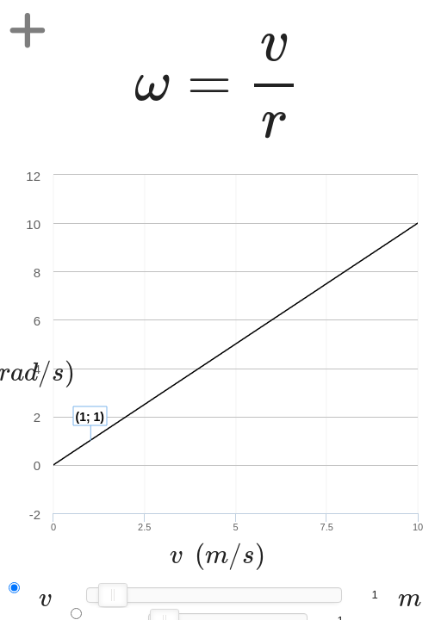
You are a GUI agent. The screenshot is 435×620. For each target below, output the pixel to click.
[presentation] (217, 87)
